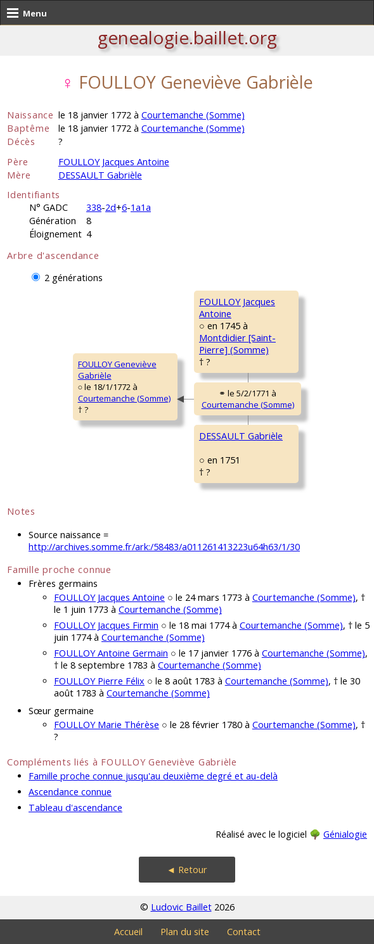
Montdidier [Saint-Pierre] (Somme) (237, 344)
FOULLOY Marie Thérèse (106, 725)
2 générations (73, 278)
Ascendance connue (70, 792)
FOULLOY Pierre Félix (99, 681)
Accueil (128, 932)
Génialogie (345, 834)
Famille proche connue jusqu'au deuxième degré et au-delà (153, 776)
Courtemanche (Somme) (193, 115)
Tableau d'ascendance (75, 808)
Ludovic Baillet (181, 907)
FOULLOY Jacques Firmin (106, 625)
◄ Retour (187, 870)
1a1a (141, 207)
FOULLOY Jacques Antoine (113, 162)
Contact (244, 932)
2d (110, 207)
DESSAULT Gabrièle (100, 175)
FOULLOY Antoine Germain (111, 653)
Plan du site (184, 932)
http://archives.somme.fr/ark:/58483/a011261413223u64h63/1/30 (164, 547)
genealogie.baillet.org (187, 37)
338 (93, 207)
